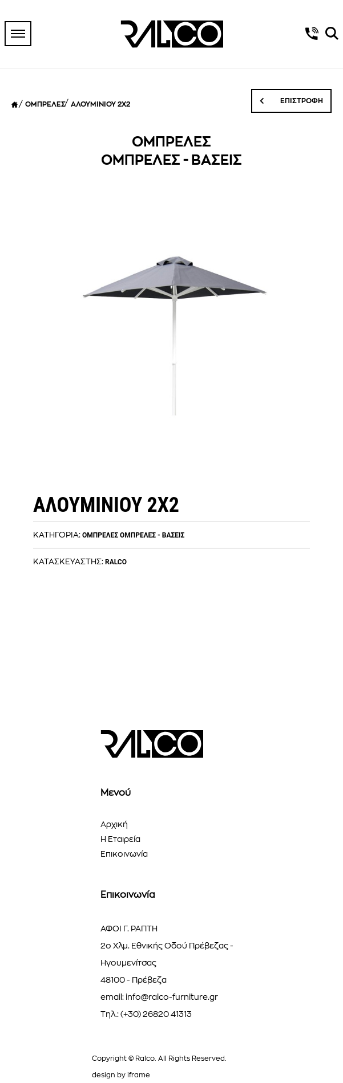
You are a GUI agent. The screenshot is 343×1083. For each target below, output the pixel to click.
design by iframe (121, 1075)
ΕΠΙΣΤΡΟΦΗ (291, 100)
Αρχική (114, 824)
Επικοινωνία (124, 854)
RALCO (116, 562)
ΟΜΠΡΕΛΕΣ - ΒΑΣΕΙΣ (152, 535)
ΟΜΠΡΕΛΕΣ (45, 104)
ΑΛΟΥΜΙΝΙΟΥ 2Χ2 (100, 104)
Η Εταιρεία (120, 839)
